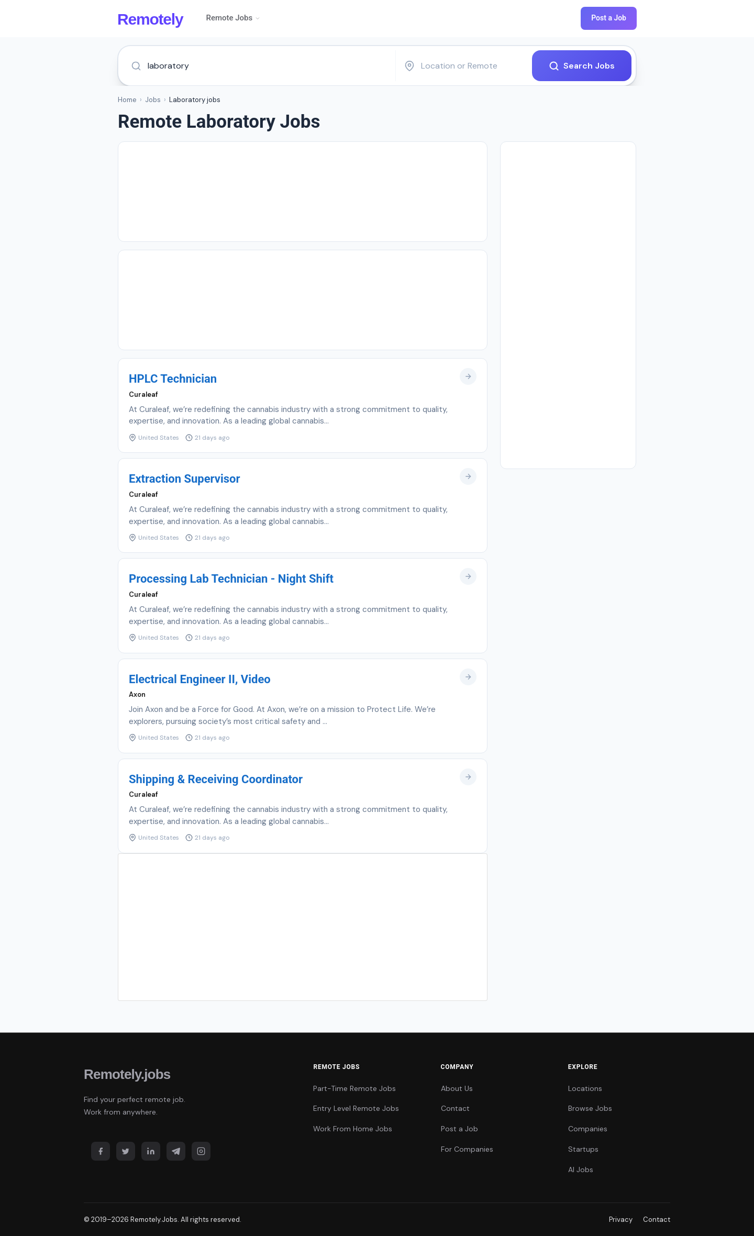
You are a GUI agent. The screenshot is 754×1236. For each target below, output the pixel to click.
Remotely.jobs (127, 1074)
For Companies (467, 1149)
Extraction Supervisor (184, 478)
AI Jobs (580, 1169)
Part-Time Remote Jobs (354, 1088)
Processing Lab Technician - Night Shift (231, 578)
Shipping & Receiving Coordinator (216, 779)
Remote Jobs (233, 18)
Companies (587, 1128)
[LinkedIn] (150, 1151)
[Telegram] (176, 1151)
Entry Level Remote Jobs (356, 1108)
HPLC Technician (173, 378)
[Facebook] (100, 1151)
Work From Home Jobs (352, 1128)
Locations (585, 1088)
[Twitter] (125, 1151)
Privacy (621, 1219)
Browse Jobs (590, 1108)
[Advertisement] (302, 191)
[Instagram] (201, 1151)
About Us (457, 1088)
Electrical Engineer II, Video (200, 679)
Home (127, 99)
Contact (455, 1108)
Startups (583, 1149)
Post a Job (608, 18)
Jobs (153, 99)
